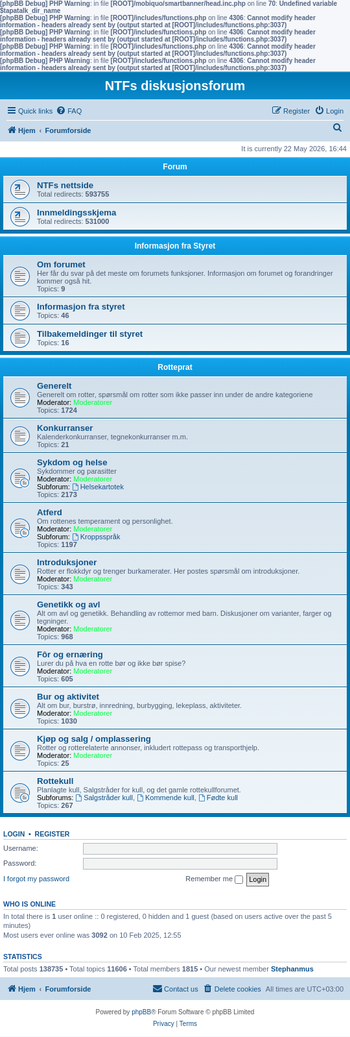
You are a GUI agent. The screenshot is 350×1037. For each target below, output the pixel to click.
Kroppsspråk (96, 537)
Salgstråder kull (104, 797)
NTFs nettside (65, 185)
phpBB (141, 1012)
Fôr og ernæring (70, 654)
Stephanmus (292, 969)
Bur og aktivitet (68, 697)
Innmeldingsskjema (76, 212)
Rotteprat (175, 367)
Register (52, 834)
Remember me (214, 879)
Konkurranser (65, 428)
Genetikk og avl (68, 604)
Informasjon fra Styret (175, 245)
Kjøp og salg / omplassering (94, 739)
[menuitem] (69, 111)
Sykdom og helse (72, 462)
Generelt (54, 386)
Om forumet (61, 264)
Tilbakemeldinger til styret (90, 334)
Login (14, 834)
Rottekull (55, 781)
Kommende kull (165, 797)
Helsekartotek (98, 487)
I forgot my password (36, 879)
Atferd (49, 512)
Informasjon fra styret (81, 306)
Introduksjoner (67, 562)
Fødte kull (218, 797)
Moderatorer (92, 402)
